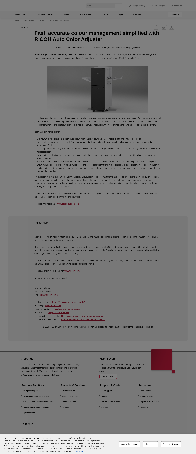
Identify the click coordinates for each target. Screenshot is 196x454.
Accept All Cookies (171, 444)
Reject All (150, 444)
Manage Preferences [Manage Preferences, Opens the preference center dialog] (129, 444)
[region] (98, 444)
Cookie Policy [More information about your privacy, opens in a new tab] (78, 451)
